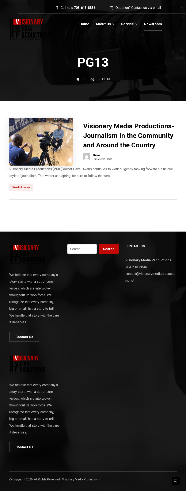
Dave (96, 155)
